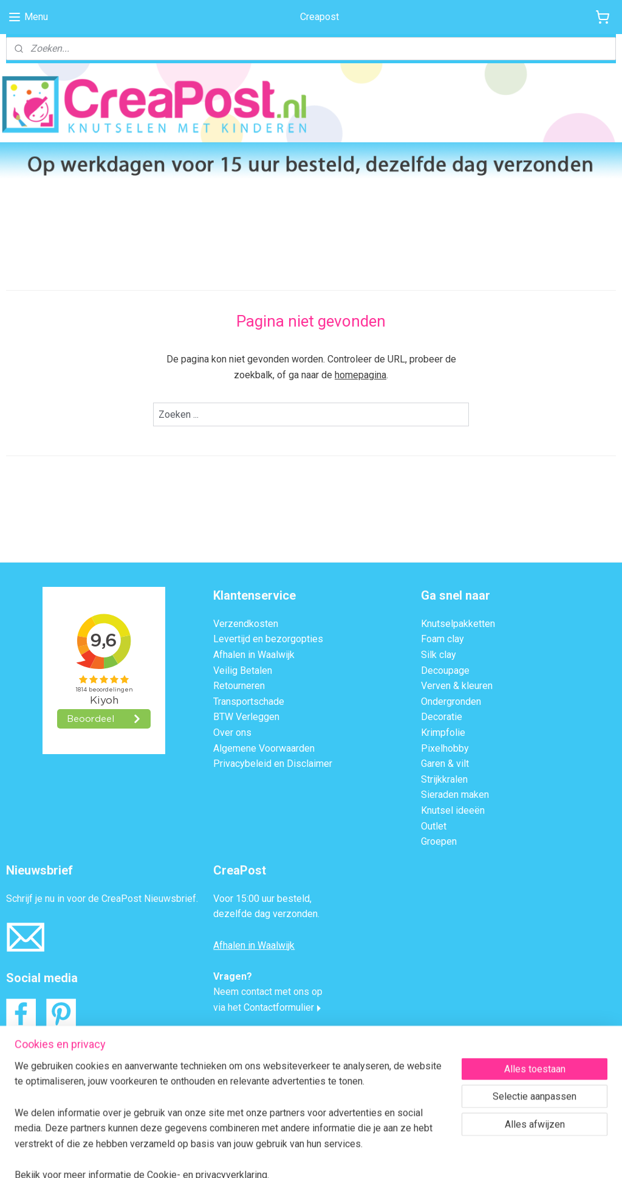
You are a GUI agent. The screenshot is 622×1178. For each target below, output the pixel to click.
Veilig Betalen (242, 670)
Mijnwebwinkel (430, 1156)
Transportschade (248, 701)
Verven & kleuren (457, 685)
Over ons (232, 732)
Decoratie (441, 716)
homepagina (360, 375)
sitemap (260, 1156)
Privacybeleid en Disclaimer (272, 763)
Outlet (433, 826)
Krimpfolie (443, 732)
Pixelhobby (445, 748)
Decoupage (445, 670)
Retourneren (239, 685)
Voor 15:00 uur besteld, (262, 898)
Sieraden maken (455, 794)
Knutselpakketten (458, 623)
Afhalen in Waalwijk (254, 654)
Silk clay (438, 654)
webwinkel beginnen (327, 1156)
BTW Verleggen (246, 716)
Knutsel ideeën (453, 810)
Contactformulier (279, 1007)
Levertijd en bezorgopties (268, 639)
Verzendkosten (245, 623)
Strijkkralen (444, 779)
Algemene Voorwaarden (264, 748)
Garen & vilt (445, 763)
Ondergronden (451, 701)
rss (283, 1156)
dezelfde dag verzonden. (266, 914)
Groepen (439, 841)
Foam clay (442, 639)
